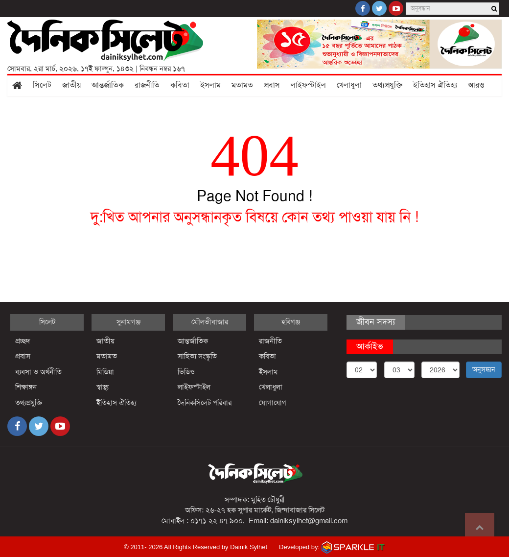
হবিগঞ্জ (290, 321)
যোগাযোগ (272, 402)
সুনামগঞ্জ (128, 321)
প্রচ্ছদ (22, 341)
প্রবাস (272, 85)
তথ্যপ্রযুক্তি (387, 85)
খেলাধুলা (349, 85)
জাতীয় (71, 85)
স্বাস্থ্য (102, 387)
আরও (476, 85)
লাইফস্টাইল (308, 85)
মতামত (242, 85)
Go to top (479, 527)
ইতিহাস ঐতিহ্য (435, 85)
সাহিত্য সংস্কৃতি (197, 356)
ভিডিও (186, 371)
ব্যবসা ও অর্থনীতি (38, 371)
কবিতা (179, 85)
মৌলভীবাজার (209, 321)
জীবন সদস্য (375, 321)
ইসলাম (210, 85)
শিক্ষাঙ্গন (26, 387)
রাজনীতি (147, 85)
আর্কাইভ (369, 346)
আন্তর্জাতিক (108, 85)
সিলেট (42, 85)
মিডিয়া (105, 371)
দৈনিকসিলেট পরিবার (204, 402)
